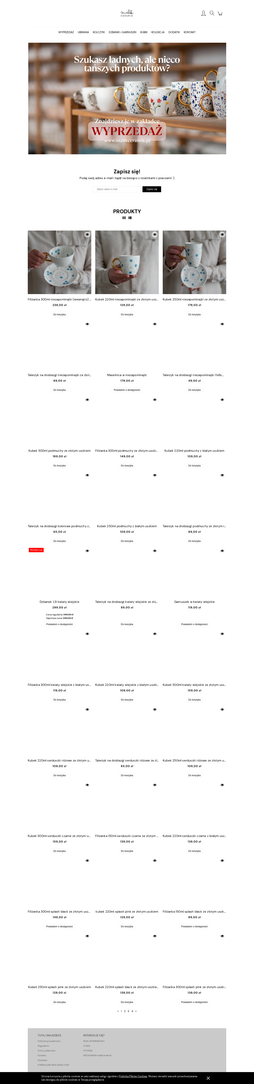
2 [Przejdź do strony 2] (124, 1011)
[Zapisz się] (151, 189)
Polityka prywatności (49, 1041)
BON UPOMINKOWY (94, 1041)
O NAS (86, 1045)
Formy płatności (47, 1050)
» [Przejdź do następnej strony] (136, 1011)
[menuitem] (66, 32)
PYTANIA (88, 1050)
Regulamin (43, 1045)
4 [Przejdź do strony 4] (132, 1011)
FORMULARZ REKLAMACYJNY (53, 1065)
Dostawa (42, 1060)
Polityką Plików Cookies (133, 1076)
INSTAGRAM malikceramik (97, 1055)
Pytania (42, 1055)
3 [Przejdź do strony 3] (128, 1011)
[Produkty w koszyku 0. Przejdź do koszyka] (220, 15)
